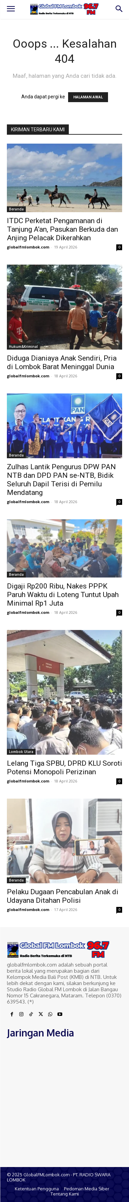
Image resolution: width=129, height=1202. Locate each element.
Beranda (16, 209)
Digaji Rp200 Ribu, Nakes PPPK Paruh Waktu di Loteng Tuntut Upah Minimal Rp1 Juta (63, 594)
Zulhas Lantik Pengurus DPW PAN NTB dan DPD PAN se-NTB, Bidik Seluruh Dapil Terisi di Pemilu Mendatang (61, 480)
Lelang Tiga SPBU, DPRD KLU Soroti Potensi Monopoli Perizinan (64, 767)
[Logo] (64, 9)
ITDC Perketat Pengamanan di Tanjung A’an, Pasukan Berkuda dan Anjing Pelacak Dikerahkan (62, 229)
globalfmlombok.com (28, 247)
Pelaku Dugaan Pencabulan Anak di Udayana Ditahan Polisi (62, 896)
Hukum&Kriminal (23, 346)
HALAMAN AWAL (88, 97)
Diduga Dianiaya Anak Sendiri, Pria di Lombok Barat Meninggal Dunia (62, 362)
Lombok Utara (21, 751)
